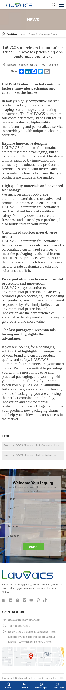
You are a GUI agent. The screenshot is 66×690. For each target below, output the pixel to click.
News (32, 33)
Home (22, 33)
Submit (33, 546)
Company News (48, 33)
